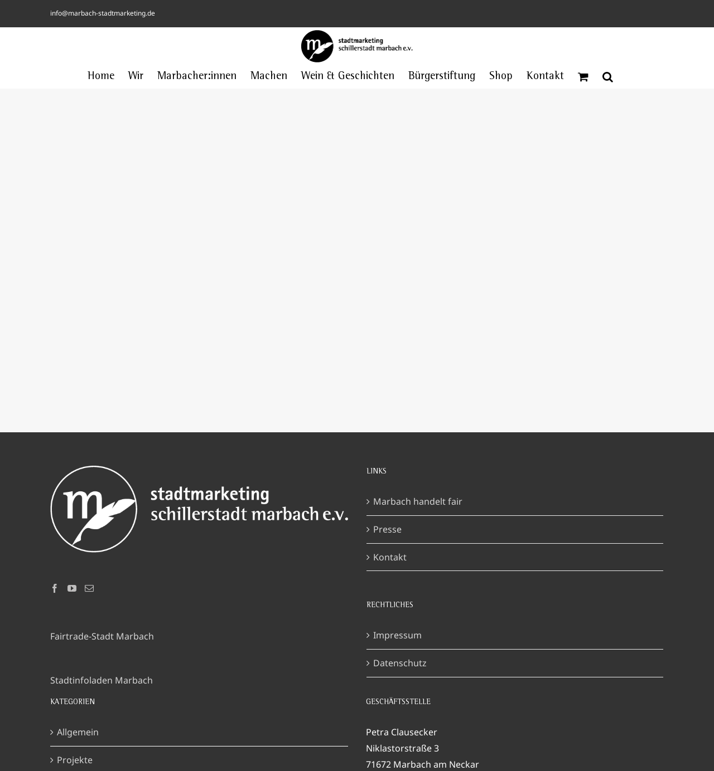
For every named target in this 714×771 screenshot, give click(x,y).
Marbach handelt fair (417, 501)
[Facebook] (54, 588)
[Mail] (89, 588)
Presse (387, 529)
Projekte (75, 760)
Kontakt (390, 557)
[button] (607, 77)
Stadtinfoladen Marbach (101, 680)
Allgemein (78, 732)
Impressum (397, 635)
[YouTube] (71, 588)
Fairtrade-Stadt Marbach (102, 636)
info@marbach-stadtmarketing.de (102, 13)
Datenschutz (400, 663)
